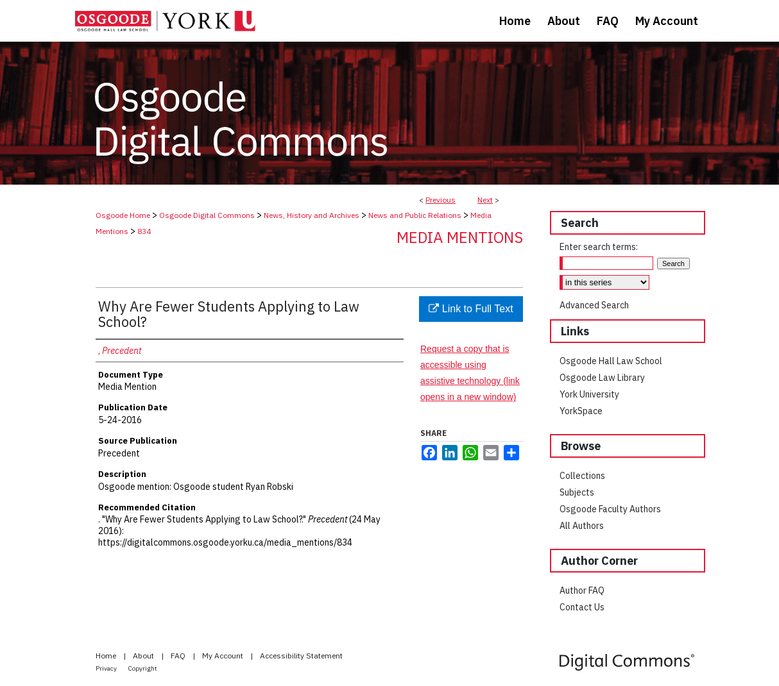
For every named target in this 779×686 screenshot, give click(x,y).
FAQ (179, 655)
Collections (582, 475)
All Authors (582, 525)
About (144, 655)
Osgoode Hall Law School (611, 361)
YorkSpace (581, 411)
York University (589, 394)
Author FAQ (582, 590)
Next (485, 200)
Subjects (577, 492)
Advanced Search (594, 305)
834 (144, 231)
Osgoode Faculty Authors (610, 509)
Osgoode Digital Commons (207, 215)
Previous (440, 200)
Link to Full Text (471, 308)
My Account (223, 655)
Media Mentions (460, 237)
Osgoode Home (123, 215)
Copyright (142, 668)
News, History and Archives (311, 215)
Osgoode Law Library (602, 377)
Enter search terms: (599, 247)
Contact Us (582, 607)
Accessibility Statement (301, 655)
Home (107, 655)
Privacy (107, 668)
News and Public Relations (414, 215)
